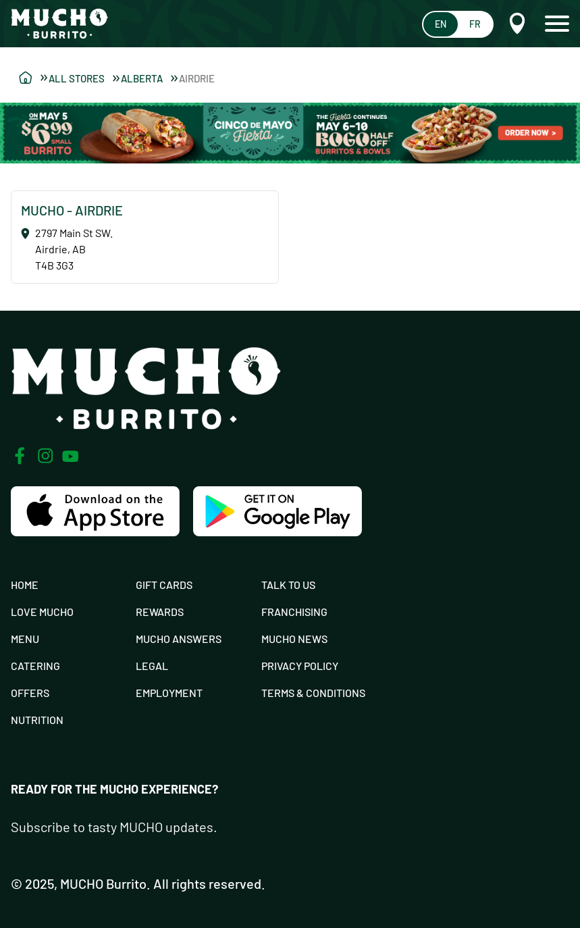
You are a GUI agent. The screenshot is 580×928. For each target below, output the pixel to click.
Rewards (160, 611)
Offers (30, 692)
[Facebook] (19, 456)
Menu (25, 638)
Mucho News (294, 638)
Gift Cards (164, 584)
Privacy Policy (299, 665)
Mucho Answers (178, 638)
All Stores (84, 78)
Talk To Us (288, 584)
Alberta (149, 78)
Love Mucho (42, 611)
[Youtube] (70, 456)
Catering (35, 665)
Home (24, 584)
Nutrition (37, 719)
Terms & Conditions (313, 692)
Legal (152, 665)
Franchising (294, 611)
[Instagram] (45, 456)
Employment (169, 692)
